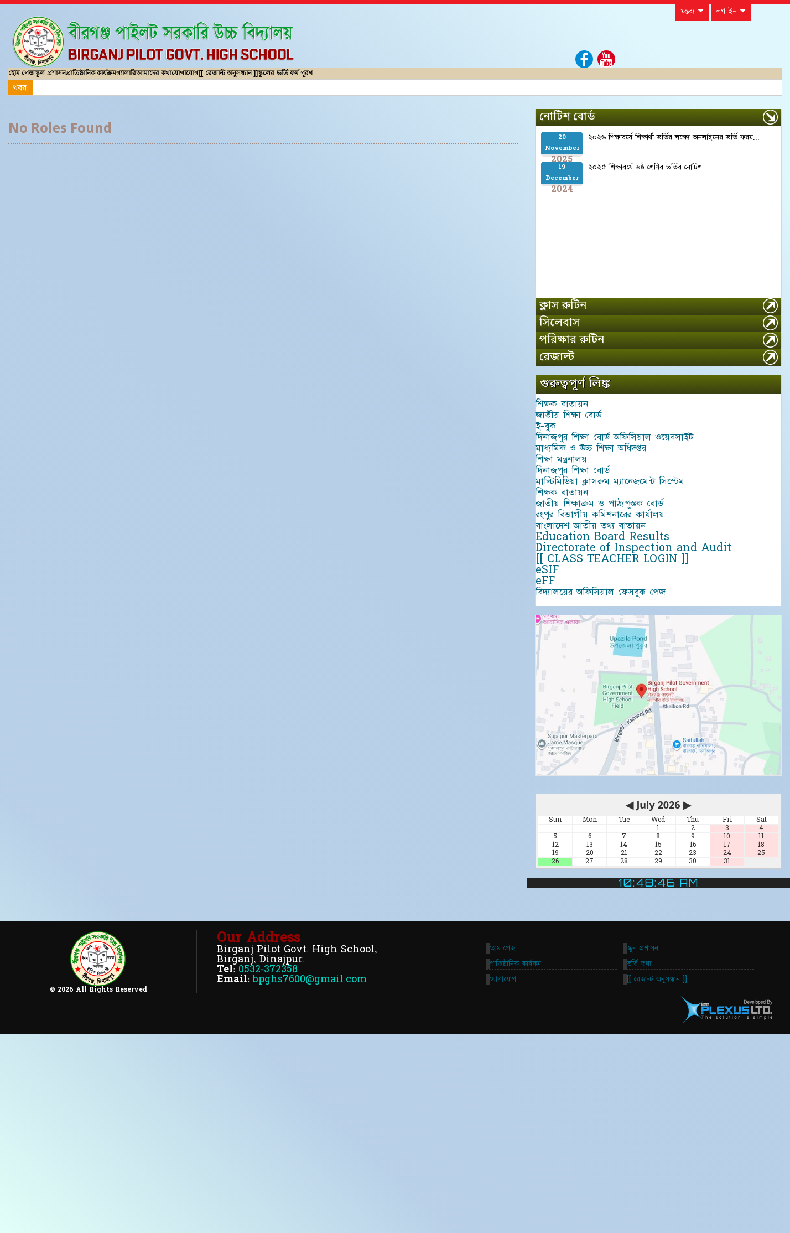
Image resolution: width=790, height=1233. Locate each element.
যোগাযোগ (300, 78)
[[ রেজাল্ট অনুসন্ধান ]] (361, 78)
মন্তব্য (691, 11)
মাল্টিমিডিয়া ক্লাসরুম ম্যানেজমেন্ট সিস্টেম (618, 563)
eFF (554, 747)
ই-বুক (554, 460)
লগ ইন (730, 11)
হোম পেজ (30, 78)
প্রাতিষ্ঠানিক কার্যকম (511, 1153)
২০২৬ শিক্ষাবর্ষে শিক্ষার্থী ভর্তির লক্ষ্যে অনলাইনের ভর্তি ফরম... (674, 148)
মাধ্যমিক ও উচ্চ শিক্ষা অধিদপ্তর (599, 501)
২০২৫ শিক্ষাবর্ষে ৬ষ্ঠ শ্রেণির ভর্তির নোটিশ (645, 178)
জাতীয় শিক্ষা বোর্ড (577, 440)
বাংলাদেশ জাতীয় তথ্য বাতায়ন (599, 645)
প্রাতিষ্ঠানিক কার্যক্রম (141, 78)
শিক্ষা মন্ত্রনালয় (570, 522)
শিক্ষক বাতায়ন (570, 419)
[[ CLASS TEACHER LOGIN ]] (620, 706)
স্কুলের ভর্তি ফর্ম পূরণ (436, 78)
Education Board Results (611, 665)
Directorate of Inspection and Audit (642, 686)
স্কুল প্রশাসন (77, 78)
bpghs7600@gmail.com (310, 1169)
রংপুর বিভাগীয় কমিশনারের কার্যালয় (608, 624)
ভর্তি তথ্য (643, 1153)
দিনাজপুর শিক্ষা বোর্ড (581, 542)
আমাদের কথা (245, 78)
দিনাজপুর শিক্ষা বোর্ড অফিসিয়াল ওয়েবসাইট (623, 481)
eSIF (556, 727)
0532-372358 (268, 1159)
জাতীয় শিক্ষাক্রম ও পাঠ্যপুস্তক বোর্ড (608, 604)
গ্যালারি (200, 78)
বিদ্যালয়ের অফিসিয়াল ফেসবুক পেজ (609, 767)
